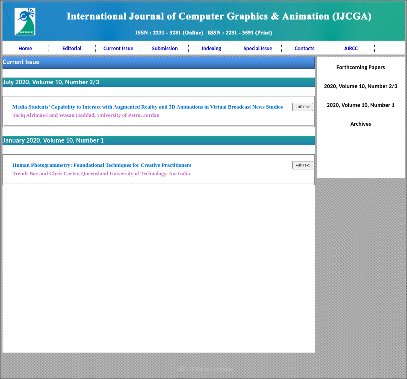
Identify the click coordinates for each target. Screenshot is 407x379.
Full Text (302, 107)
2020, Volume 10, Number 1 (361, 105)
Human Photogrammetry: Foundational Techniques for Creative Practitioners (102, 165)
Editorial (71, 48)
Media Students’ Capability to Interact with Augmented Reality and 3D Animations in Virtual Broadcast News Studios (148, 107)
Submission (165, 48)
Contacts (304, 48)
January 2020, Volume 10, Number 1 (53, 140)
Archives (360, 123)
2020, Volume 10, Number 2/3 (360, 86)
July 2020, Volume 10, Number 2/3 (51, 82)
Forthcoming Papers (361, 67)
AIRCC (351, 48)
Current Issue (118, 48)
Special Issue (258, 48)
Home (25, 48)
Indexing (211, 48)
